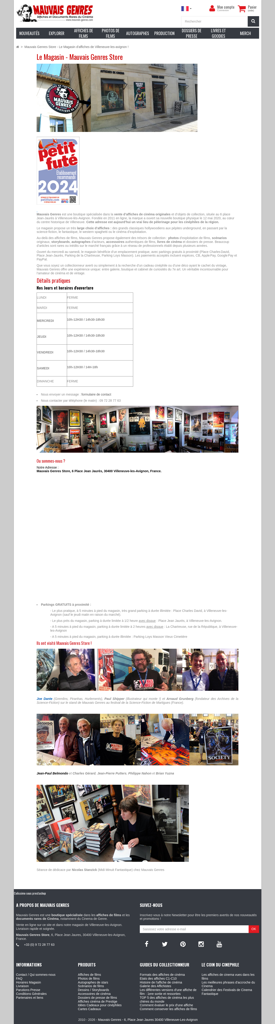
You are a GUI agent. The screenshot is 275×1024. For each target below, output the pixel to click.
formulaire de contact (96, 394)
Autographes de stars (93, 982)
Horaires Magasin (28, 982)
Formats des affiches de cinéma (162, 974)
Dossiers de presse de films (97, 997)
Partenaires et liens (29, 997)
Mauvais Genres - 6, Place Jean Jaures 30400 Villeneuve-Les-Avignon (148, 1019)
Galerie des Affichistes (155, 986)
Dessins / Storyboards (93, 990)
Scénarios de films (91, 986)
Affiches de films (89, 974)
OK (253, 929)
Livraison (22, 986)
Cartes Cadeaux (89, 1009)
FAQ (19, 978)
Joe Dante (44, 699)
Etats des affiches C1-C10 (158, 978)
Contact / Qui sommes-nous (36, 974)
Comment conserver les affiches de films (168, 1009)
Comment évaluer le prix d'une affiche (166, 1005)
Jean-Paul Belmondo (52, 773)
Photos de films (89, 978)
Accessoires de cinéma (94, 994)
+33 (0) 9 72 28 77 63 (39, 944)
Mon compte (225, 7)
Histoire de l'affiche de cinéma (161, 982)
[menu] (212, 8)
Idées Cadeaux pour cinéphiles (100, 1005)
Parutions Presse (28, 990)
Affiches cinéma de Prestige (97, 1001)
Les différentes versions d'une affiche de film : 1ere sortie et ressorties (168, 992)
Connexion (223, 10)
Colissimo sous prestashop (30, 893)
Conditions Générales (31, 994)
